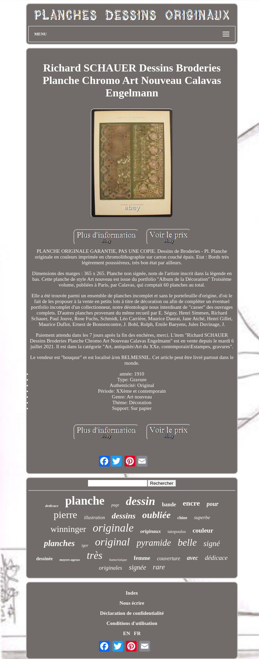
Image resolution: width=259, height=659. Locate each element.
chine (182, 517)
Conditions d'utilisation (132, 623)
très (95, 555)
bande (169, 504)
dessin (140, 501)
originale (113, 528)
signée (137, 567)
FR (137, 633)
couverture (168, 558)
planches (59, 543)
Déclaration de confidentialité (132, 613)
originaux (150, 531)
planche (85, 500)
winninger (68, 529)
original (112, 542)
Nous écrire (131, 603)
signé (211, 543)
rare (159, 567)
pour (213, 504)
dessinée (44, 558)
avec (192, 558)
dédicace (216, 557)
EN (126, 633)
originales (110, 568)
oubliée (156, 515)
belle (187, 542)
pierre (65, 514)
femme (142, 558)
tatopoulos (177, 531)
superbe (202, 517)
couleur (203, 530)
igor (85, 545)
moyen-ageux (69, 560)
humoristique (118, 560)
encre (191, 503)
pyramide (154, 543)
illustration (94, 517)
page (115, 505)
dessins (124, 515)
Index (132, 593)
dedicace (51, 506)
